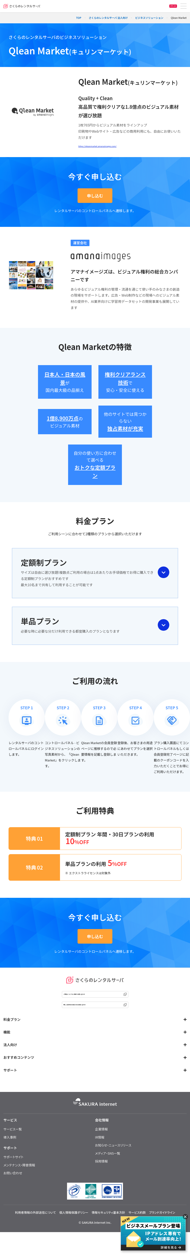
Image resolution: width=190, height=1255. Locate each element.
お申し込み (168, 6)
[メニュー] (183, 6)
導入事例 (9, 1150)
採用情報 (101, 1174)
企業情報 (101, 1142)
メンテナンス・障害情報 (19, 1178)
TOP (78, 17)
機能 (6, 1044)
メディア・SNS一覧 (107, 1166)
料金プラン (11, 1032)
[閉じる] (185, 1216)
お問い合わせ (12, 1186)
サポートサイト (13, 1169)
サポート (10, 1082)
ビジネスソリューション (149, 17)
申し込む (95, 197)
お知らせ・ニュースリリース (113, 1158)
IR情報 (99, 1150)
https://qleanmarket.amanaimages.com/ (110, 146)
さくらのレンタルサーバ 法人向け (108, 17)
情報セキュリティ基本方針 (108, 1225)
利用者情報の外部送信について (35, 1225)
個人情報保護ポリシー (73, 1225)
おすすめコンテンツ (18, 1070)
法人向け (10, 1057)
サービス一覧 (12, 1142)
